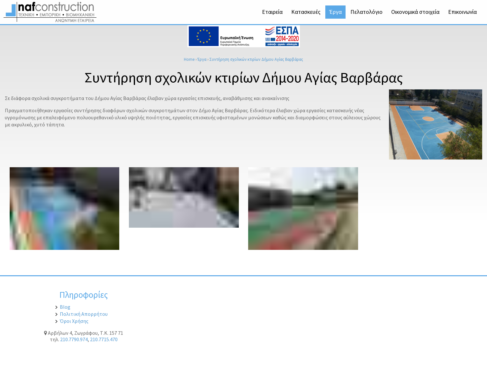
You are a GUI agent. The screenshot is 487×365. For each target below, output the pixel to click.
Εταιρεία (272, 11)
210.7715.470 (104, 339)
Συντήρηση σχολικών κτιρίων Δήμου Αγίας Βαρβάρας (256, 59)
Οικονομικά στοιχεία (415, 11)
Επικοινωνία (462, 11)
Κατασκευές (305, 11)
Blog (65, 307)
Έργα (335, 11)
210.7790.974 (74, 339)
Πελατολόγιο (366, 11)
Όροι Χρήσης (74, 321)
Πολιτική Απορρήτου (84, 314)
